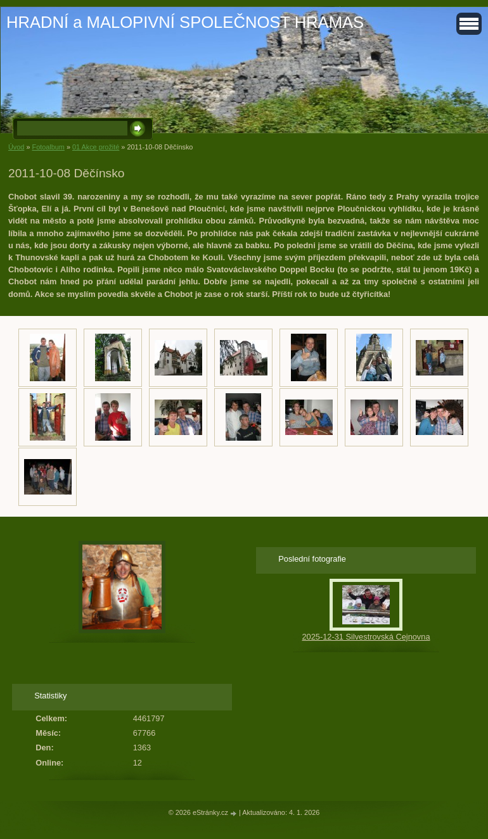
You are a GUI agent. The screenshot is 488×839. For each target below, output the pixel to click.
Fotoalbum (48, 147)
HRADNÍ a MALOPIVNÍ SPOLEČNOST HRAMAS (185, 22)
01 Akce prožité (95, 147)
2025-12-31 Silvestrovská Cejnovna (366, 636)
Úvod (16, 147)
